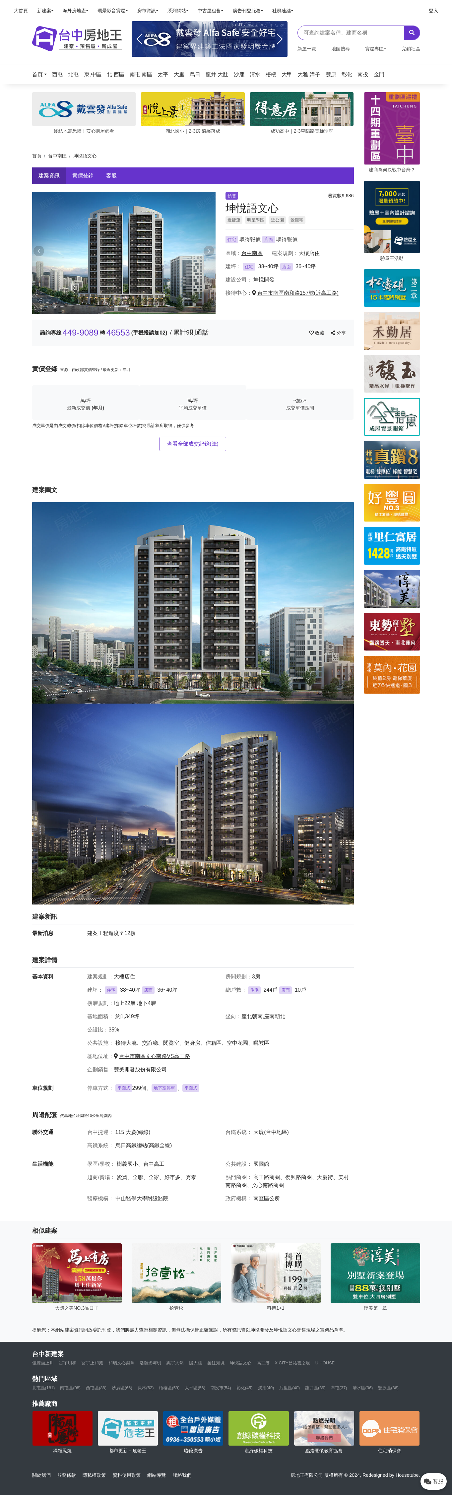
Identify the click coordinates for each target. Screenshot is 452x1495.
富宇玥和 (67, 1362)
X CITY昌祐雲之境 (292, 1362)
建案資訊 (49, 175)
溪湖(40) (266, 1387)
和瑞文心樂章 (121, 1362)
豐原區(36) (388, 1387)
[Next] (279, 39)
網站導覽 (156, 1475)
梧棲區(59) (169, 1387)
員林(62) (146, 1387)
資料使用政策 (127, 1475)
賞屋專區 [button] (374, 48)
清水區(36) (363, 1387)
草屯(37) (339, 1387)
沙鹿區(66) (122, 1387)
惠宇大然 (175, 1362)
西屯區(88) (96, 1387)
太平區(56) (195, 1387)
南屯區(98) (70, 1387)
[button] (41, 74)
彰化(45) (244, 1387)
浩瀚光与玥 (150, 1362)
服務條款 (66, 1475)
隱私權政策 (94, 1475)
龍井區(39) (315, 1387)
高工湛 (263, 1362)
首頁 (36, 155)
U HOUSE (325, 1362)
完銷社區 (411, 48)
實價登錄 (83, 175)
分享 (338, 333)
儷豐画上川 (43, 1362)
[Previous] (139, 39)
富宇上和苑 (92, 1362)
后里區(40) (289, 1387)
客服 (111, 175)
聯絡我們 (182, 1475)
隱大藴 (195, 1362)
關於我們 (41, 1475)
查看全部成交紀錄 (193, 444)
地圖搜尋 (340, 48)
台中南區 (57, 155)
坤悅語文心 (240, 1362)
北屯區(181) (43, 1387)
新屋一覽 (306, 48)
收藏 (317, 333)
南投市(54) (221, 1387)
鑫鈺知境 (216, 1362)
